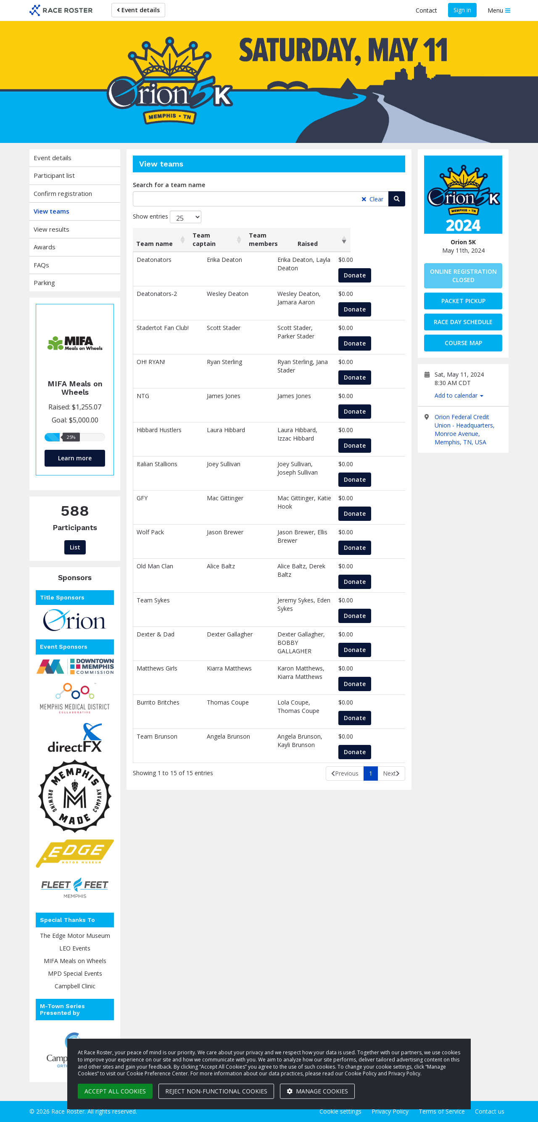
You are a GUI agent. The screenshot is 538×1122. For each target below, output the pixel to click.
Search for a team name (169, 185)
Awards (44, 247)
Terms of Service (442, 1111)
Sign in (462, 10)
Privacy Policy (390, 1111)
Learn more (75, 458)
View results (51, 229)
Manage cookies (317, 1091)
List (75, 547)
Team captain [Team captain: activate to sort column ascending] (206, 239)
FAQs (41, 265)
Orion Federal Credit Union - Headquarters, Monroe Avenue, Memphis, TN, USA (465, 429)
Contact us (489, 1111)
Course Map (463, 343)
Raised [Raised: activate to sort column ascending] (361, 244)
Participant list (54, 175)
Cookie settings (340, 1111)
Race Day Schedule (463, 322)
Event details (138, 10)
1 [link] (370, 773)
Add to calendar (459, 395)
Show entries (167, 217)
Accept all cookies (115, 1091)
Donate (368, 275)
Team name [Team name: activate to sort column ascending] (154, 244)
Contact (426, 10)
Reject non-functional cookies (216, 1091)
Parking (44, 282)
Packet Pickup (463, 301)
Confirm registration (63, 193)
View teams (51, 211)
